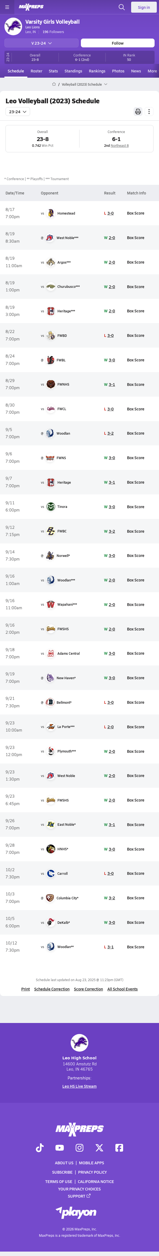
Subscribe (62, 1172)
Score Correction (88, 988)
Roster (36, 71)
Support (79, 1195)
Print (25, 988)
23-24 (17, 111)
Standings (73, 71)
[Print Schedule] (138, 111)
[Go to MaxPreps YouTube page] (59, 1148)
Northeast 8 (120, 145)
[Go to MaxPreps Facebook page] (119, 1148)
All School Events (122, 988)
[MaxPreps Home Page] (54, 84)
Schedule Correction (52, 988)
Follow (118, 43)
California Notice (96, 1181)
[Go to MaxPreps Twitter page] (99, 1148)
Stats (53, 71)
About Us (64, 1162)
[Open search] (122, 7)
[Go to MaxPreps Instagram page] (79, 1148)
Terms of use (58, 1181)
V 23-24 (41, 43)
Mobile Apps (91, 1162)
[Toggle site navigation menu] (7, 7)
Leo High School (79, 1047)
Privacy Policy (92, 1172)
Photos (118, 71)
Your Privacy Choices (79, 1188)
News (136, 71)
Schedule (16, 71)
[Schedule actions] (149, 111)
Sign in (144, 7)
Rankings (97, 71)
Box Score (135, 213)
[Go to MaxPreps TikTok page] (39, 1148)
